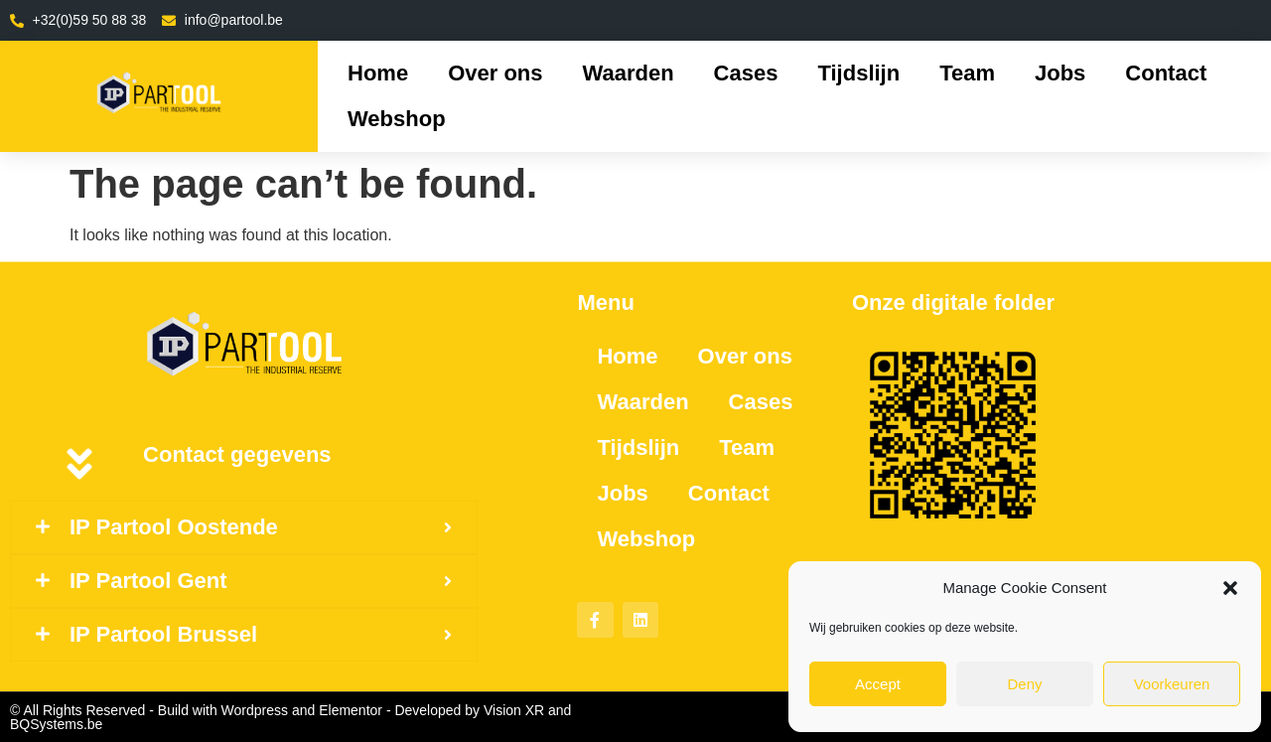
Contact (1165, 73)
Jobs (1060, 73)
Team (967, 73)
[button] (1230, 588)
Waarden (628, 73)
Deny (1024, 683)
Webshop (397, 118)
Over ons (495, 73)
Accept (878, 683)
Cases (746, 73)
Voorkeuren (1172, 683)
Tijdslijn (858, 73)
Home (378, 73)
